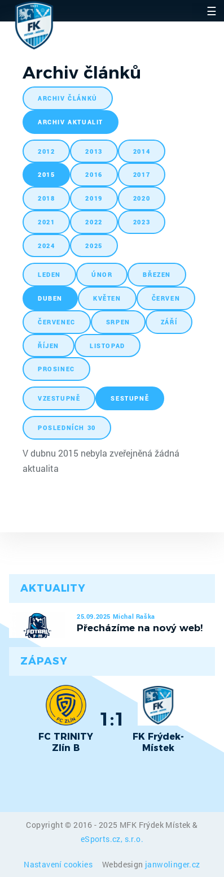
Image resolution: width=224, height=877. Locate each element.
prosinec (56, 368)
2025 (93, 245)
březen (157, 274)
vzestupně (59, 398)
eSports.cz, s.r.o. (112, 838)
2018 (46, 198)
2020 (141, 198)
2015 (46, 174)
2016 (93, 174)
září (169, 322)
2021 (46, 222)
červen (166, 298)
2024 (46, 245)
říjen (48, 345)
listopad (107, 345)
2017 (141, 174)
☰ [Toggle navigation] (212, 10)
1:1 (112, 718)
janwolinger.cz (172, 864)
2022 (93, 222)
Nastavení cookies (59, 864)
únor (101, 274)
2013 (93, 151)
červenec (57, 322)
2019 (93, 198)
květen (107, 298)
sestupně (130, 398)
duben (50, 298)
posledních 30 (67, 427)
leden (49, 274)
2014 (141, 151)
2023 (141, 222)
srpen (118, 322)
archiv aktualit (70, 122)
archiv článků (68, 98)
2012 (46, 151)
